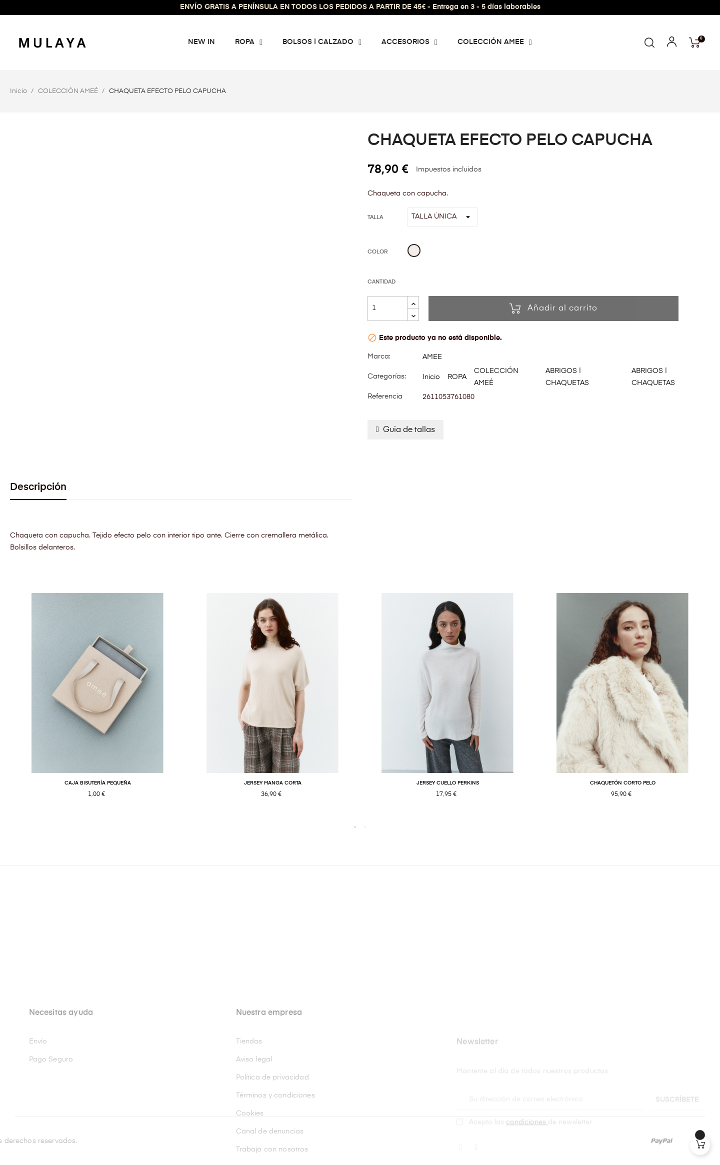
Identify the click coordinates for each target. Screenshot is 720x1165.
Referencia (385, 396)
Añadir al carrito (554, 309)
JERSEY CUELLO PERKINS (447, 783)
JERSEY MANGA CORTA (273, 783)
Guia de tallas (409, 430)
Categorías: (387, 376)
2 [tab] (365, 827)
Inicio (431, 377)
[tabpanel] (97, 706)
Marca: (379, 356)
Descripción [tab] (38, 487)
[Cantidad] (388, 308)
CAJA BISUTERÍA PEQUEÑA (97, 783)
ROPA (457, 377)
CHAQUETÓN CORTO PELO (623, 783)
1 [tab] (355, 827)
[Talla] (443, 217)
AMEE (432, 357)
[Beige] (414, 252)
